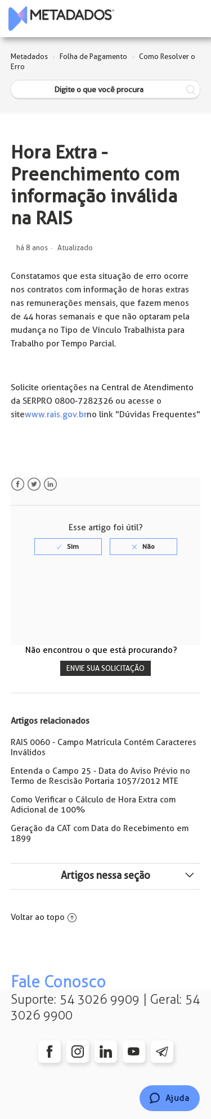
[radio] (68, 546)
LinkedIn (50, 484)
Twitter (34, 484)
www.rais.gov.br (56, 414)
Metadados (29, 56)
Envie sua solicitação (105, 668)
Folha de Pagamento (93, 56)
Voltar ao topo (44, 917)
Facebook (18, 484)
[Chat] (170, 1098)
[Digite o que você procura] (106, 90)
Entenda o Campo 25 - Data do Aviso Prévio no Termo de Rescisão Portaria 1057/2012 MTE (100, 776)
